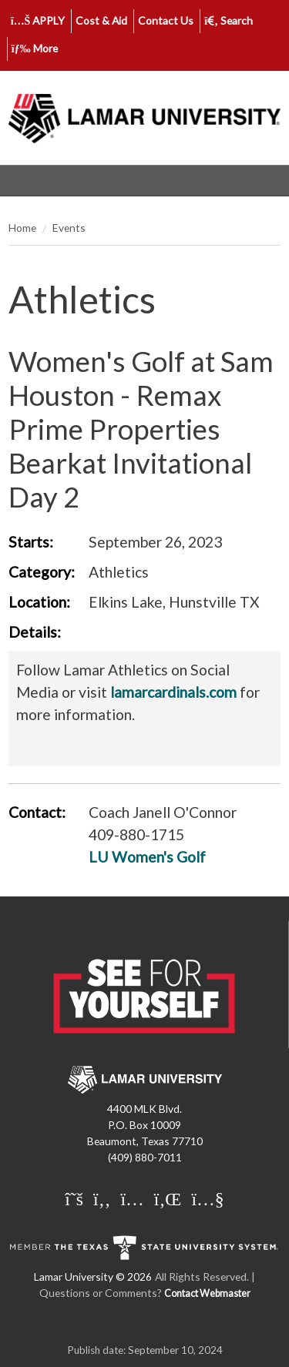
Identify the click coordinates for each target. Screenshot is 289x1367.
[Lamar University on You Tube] (207, 1200)
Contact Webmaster (207, 1293)
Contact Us (165, 20)
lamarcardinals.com (173, 692)
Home (22, 227)
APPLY (38, 20)
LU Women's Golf (147, 857)
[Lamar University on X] (74, 1200)
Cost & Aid (101, 20)
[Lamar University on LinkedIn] (168, 1200)
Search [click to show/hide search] (228, 20)
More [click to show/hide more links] (35, 48)
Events (69, 227)
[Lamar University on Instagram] (131, 1200)
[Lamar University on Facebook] (101, 1200)
